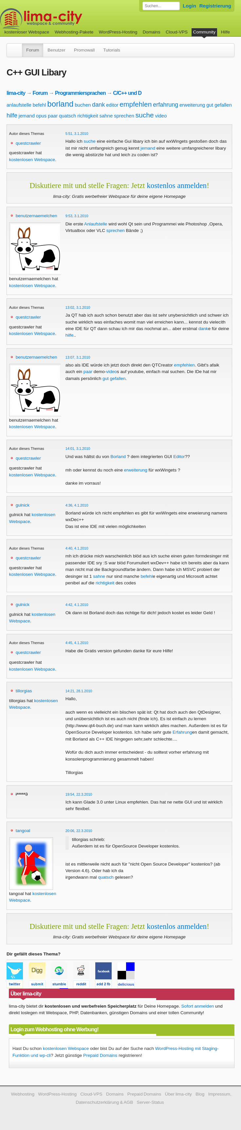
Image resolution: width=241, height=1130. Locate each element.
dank (98, 104)
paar (53, 115)
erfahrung (165, 104)
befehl (39, 105)
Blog (199, 1094)
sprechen (124, 115)
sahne (106, 115)
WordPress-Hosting (118, 32)
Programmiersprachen (80, 93)
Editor (179, 456)
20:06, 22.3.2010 (78, 831)
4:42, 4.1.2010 (76, 605)
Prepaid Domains (100, 1055)
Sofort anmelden (197, 1006)
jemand (27, 115)
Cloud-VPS (177, 32)
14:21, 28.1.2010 (78, 691)
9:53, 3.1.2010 (76, 216)
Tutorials (111, 50)
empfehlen (136, 104)
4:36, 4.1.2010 (76, 505)
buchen (83, 105)
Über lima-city (178, 1094)
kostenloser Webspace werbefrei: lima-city (65, 19)
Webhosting (22, 1094)
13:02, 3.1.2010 (77, 307)
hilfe (12, 115)
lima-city (16, 93)
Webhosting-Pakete (74, 32)
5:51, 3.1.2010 (76, 134)
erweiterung (192, 105)
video (161, 115)
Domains (151, 32)
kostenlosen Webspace (32, 159)
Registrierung (215, 6)
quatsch (67, 115)
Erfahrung (182, 732)
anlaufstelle (19, 105)
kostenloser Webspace (26, 32)
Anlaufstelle (95, 223)
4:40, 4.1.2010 (76, 548)
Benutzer (56, 50)
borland (60, 103)
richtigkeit (87, 115)
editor (112, 105)
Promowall (84, 50)
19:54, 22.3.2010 (78, 794)
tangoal (23, 830)
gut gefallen (219, 105)
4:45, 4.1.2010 (76, 643)
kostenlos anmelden (177, 185)
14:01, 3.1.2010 (77, 448)
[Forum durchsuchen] (161, 6)
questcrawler (28, 143)
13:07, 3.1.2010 (77, 357)
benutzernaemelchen (36, 215)
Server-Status (150, 1102)
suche (145, 115)
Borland (118, 456)
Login (189, 6)
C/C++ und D (127, 93)
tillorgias (24, 690)
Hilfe (225, 32)
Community (204, 32)
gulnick (22, 505)
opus (41, 115)
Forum (32, 50)
